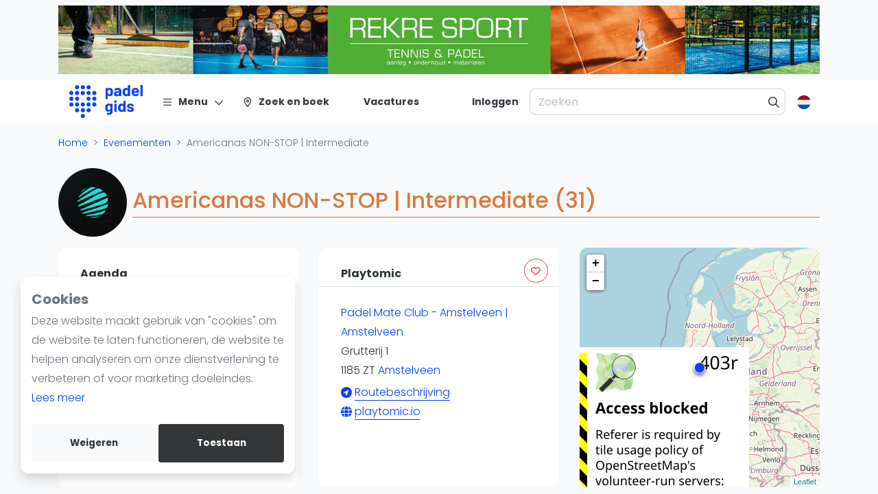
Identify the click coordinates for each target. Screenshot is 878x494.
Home (73, 143)
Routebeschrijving (402, 392)
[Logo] (106, 102)
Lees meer (58, 397)
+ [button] (596, 263)
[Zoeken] (774, 102)
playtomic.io (387, 411)
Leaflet (805, 482)
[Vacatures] (383, 101)
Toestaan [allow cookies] (221, 442)
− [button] (596, 281)
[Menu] (193, 101)
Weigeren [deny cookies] (94, 442)
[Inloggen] (495, 101)
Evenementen (137, 143)
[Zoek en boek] (285, 101)
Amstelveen (409, 370)
